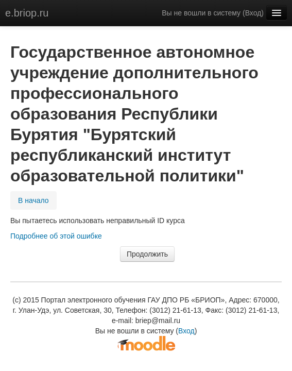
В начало (33, 200)
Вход (253, 13)
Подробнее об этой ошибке (56, 236)
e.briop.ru (27, 13)
